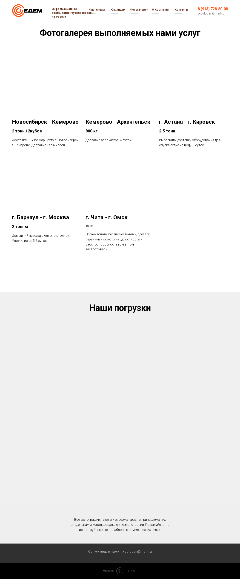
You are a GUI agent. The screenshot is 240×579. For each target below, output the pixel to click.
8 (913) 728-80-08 (213, 9)
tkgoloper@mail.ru (211, 13)
